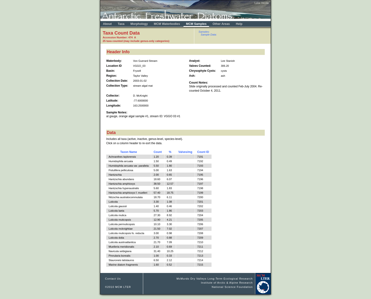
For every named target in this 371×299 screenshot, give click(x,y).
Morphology (139, 24)
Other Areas (221, 24)
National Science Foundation (232, 287)
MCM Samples (196, 24)
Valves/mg (185, 152)
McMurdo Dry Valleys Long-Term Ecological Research (215, 278)
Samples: (204, 31)
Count (158, 152)
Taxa (121, 24)
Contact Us (113, 278)
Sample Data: (209, 34)
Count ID (203, 152)
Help (239, 24)
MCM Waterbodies (167, 24)
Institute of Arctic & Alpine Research (227, 282)
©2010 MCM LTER (118, 287)
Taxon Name (128, 152)
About (107, 24)
